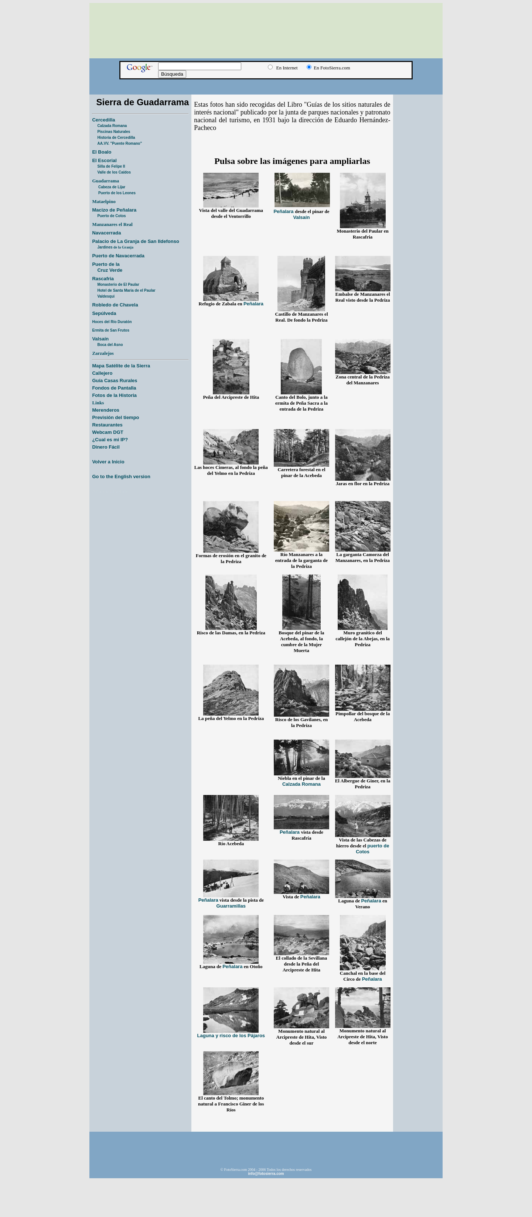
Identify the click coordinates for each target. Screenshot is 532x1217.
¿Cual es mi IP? (110, 439)
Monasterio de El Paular (118, 284)
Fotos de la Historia (114, 395)
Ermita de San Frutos (110, 330)
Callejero (102, 373)
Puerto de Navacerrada (118, 255)
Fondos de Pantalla (114, 388)
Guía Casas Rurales (114, 380)
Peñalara (284, 211)
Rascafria (103, 278)
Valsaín (100, 339)
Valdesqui (106, 296)
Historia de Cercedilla (116, 138)
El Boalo (101, 152)
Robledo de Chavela (115, 305)
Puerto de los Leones (117, 193)
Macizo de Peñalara (114, 210)
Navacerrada (106, 233)
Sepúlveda (104, 313)
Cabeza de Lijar (111, 187)
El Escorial (104, 160)
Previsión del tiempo (115, 417)
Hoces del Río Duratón (112, 322)
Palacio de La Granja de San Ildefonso (135, 241)
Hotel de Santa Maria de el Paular (126, 290)
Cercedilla (103, 120)
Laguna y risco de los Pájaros (231, 1035)
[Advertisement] (266, 83)
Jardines (115, 247)
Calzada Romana (112, 126)
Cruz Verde (109, 270)
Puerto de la (105, 264)
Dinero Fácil (105, 447)
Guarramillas (231, 906)
